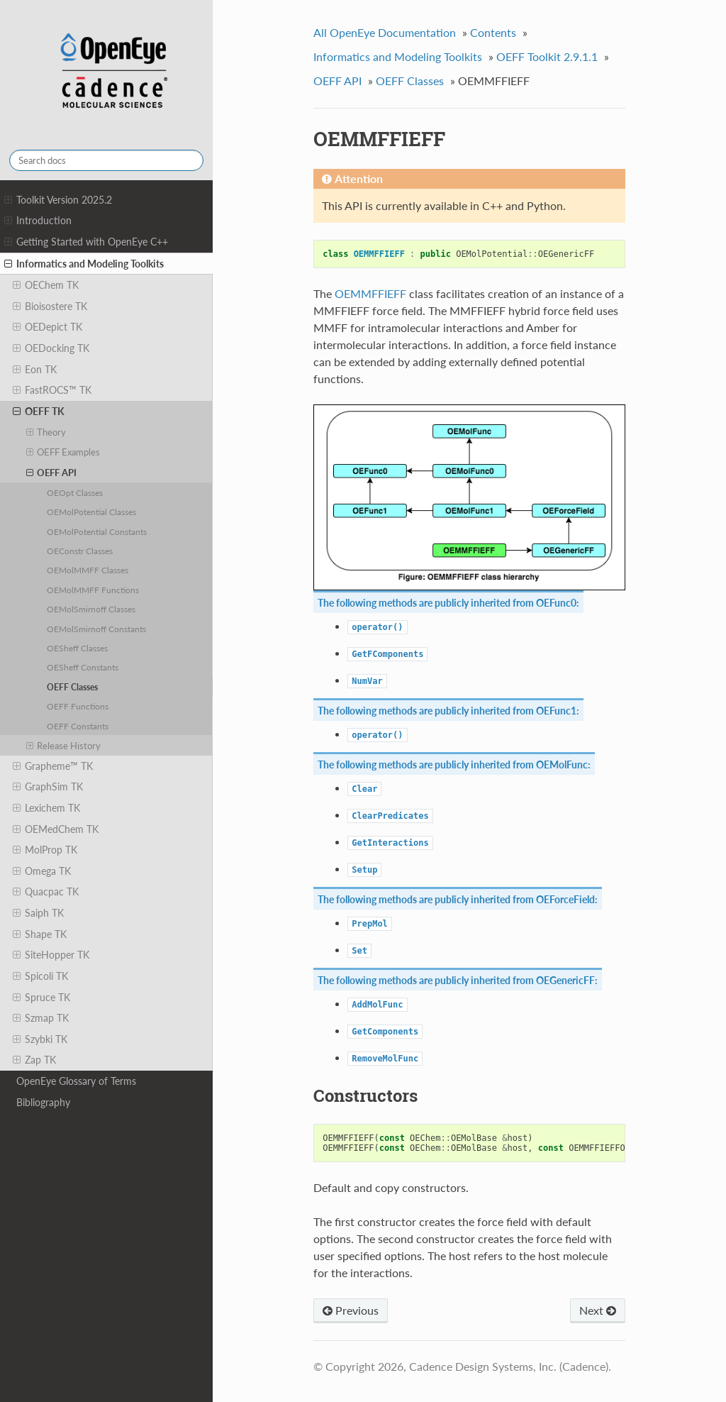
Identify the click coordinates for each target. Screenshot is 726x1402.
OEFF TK (39, 411)
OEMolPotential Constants (97, 531)
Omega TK (42, 871)
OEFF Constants (77, 726)
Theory (46, 432)
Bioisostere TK (50, 306)
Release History (63, 745)
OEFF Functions (77, 706)
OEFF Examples (63, 452)
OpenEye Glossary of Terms (76, 1081)
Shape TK (40, 934)
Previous (351, 1310)
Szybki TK (40, 1039)
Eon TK (35, 369)
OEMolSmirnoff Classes (91, 609)
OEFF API (51, 472)
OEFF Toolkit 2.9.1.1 (547, 56)
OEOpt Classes (75, 492)
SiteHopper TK (51, 955)
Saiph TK (38, 913)
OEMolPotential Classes (91, 512)
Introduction (38, 220)
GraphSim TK (48, 786)
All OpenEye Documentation (384, 32)
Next (597, 1310)
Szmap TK (41, 1018)
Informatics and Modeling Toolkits (84, 264)
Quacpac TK (46, 891)
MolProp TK (45, 850)
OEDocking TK (51, 348)
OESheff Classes (77, 648)
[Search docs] (106, 160)
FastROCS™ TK (52, 390)
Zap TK (34, 1060)
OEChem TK (46, 285)
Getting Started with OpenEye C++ (86, 242)
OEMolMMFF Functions (93, 590)
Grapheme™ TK (53, 766)
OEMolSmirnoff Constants (96, 629)
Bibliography (43, 1102)
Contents (493, 32)
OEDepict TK (47, 327)
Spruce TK (41, 997)
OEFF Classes (72, 687)
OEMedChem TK (56, 829)
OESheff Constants (82, 667)
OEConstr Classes (80, 551)
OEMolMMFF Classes (87, 570)
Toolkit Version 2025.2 (58, 200)
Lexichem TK (46, 808)
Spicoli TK (40, 976)
